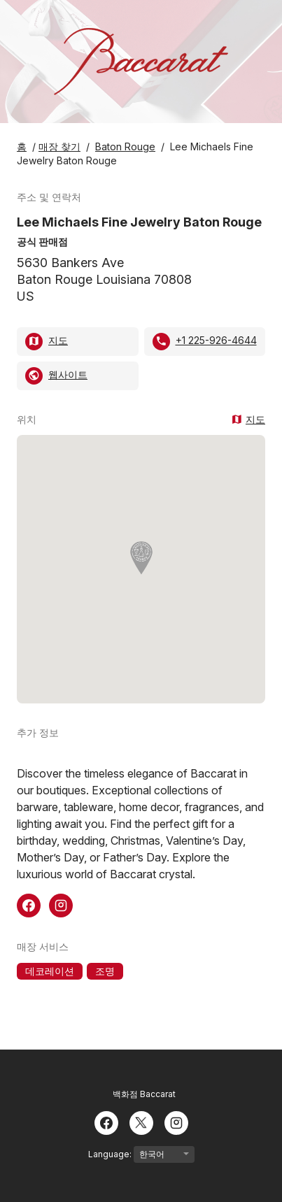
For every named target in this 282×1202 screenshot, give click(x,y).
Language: (141, 1154)
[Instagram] (176, 1122)
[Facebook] (106, 1122)
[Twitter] (141, 1122)
